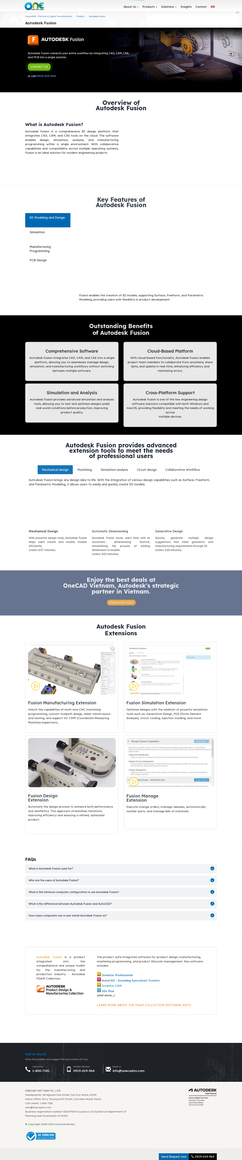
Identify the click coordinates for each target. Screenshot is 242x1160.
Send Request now (174, 1156)
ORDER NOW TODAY (124, 602)
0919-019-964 (46, 76)
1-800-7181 (40, 1071)
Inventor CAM (112, 982)
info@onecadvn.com (129, 1071)
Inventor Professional (117, 972)
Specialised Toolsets (146, 977)
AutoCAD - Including (117, 977)
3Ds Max (108, 988)
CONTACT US (39, 66)
